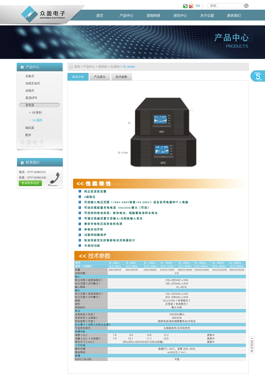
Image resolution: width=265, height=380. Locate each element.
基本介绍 (78, 77)
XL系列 (115, 66)
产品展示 (100, 77)
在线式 (29, 90)
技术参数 (121, 77)
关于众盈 (211, 17)
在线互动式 (32, 83)
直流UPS (31, 98)
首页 (105, 17)
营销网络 (157, 17)
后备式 (29, 76)
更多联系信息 (30, 183)
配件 (28, 135)
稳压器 (29, 127)
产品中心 (130, 17)
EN (198, 5)
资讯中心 (184, 17)
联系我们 (237, 17)
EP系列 (37, 112)
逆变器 (102, 66)
